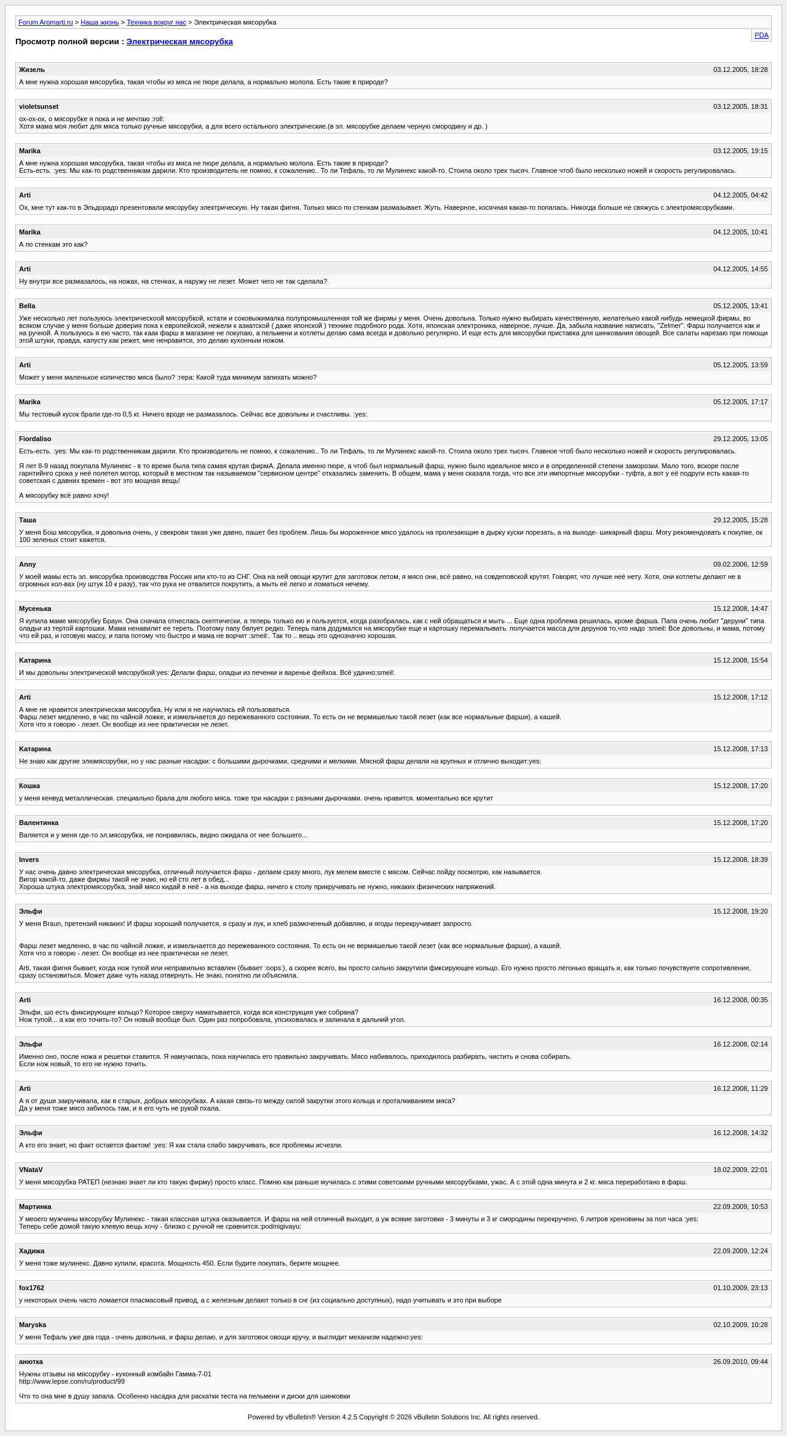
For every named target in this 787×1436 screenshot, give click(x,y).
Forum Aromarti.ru (45, 22)
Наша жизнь (100, 22)
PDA (761, 35)
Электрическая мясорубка (180, 41)
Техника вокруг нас (156, 22)
